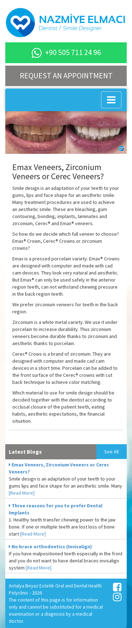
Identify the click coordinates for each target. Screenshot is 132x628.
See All (111, 451)
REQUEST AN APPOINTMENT (66, 75)
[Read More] (21, 493)
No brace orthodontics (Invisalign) (50, 546)
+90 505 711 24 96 (66, 52)
